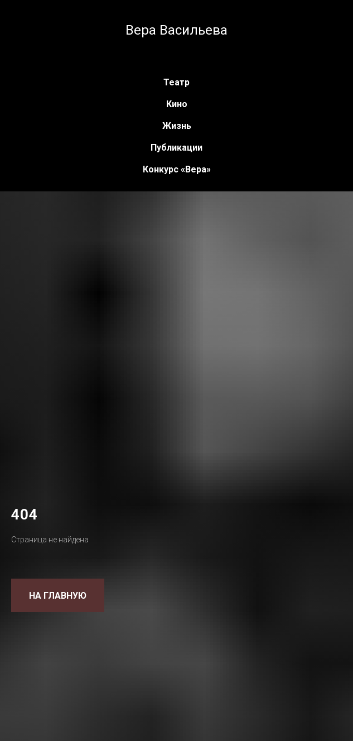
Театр (176, 82)
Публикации (176, 147)
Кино (176, 104)
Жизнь (176, 126)
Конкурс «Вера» (177, 169)
